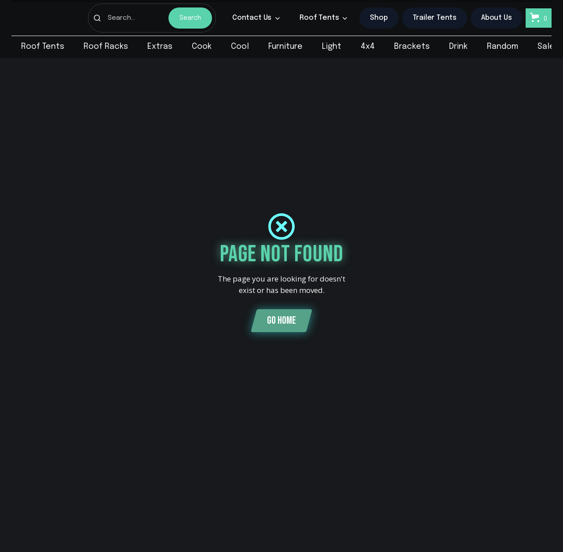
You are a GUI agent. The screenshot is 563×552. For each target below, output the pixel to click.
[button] (256, 18)
